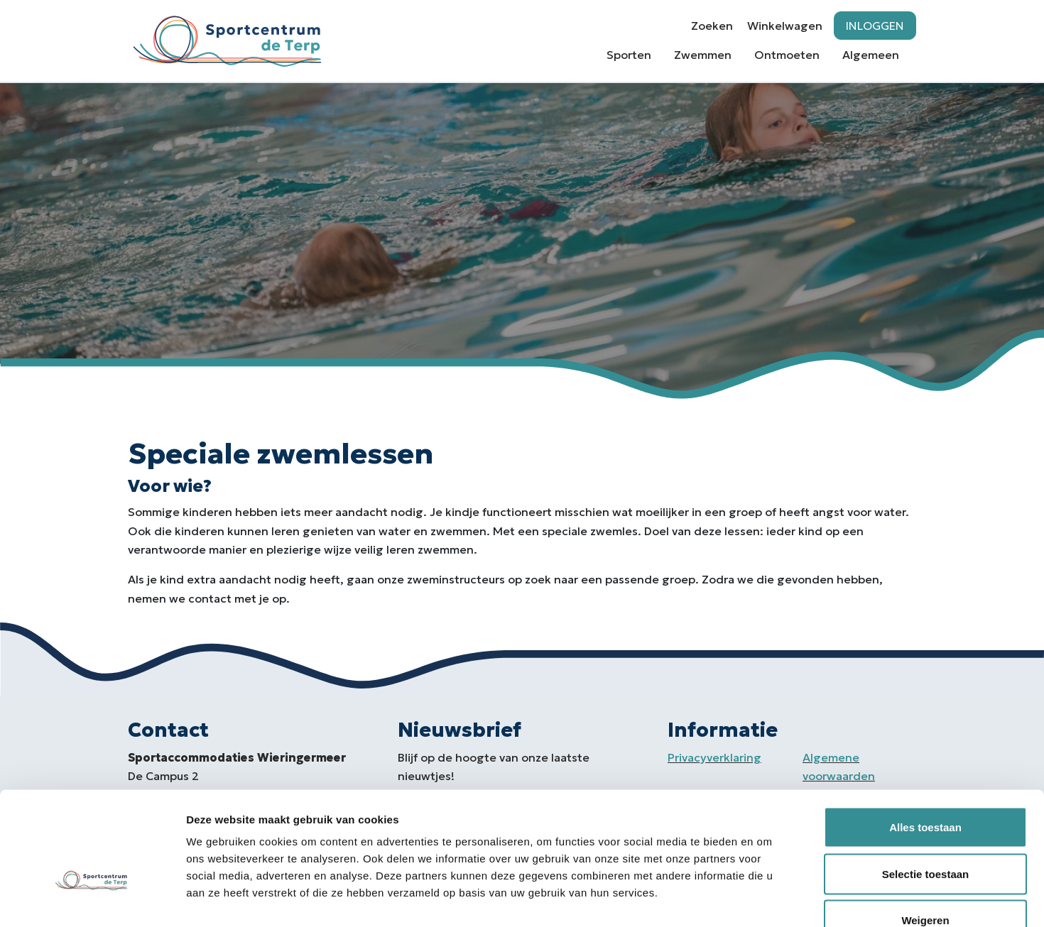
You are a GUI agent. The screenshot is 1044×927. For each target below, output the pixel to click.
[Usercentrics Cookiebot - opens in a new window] (92, 899)
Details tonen (767, 899)
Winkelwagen (784, 25)
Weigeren (925, 834)
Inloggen (875, 25)
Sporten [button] (629, 55)
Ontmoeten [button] (787, 55)
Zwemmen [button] (703, 55)
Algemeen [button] (870, 55)
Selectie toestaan (925, 787)
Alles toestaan (925, 741)
